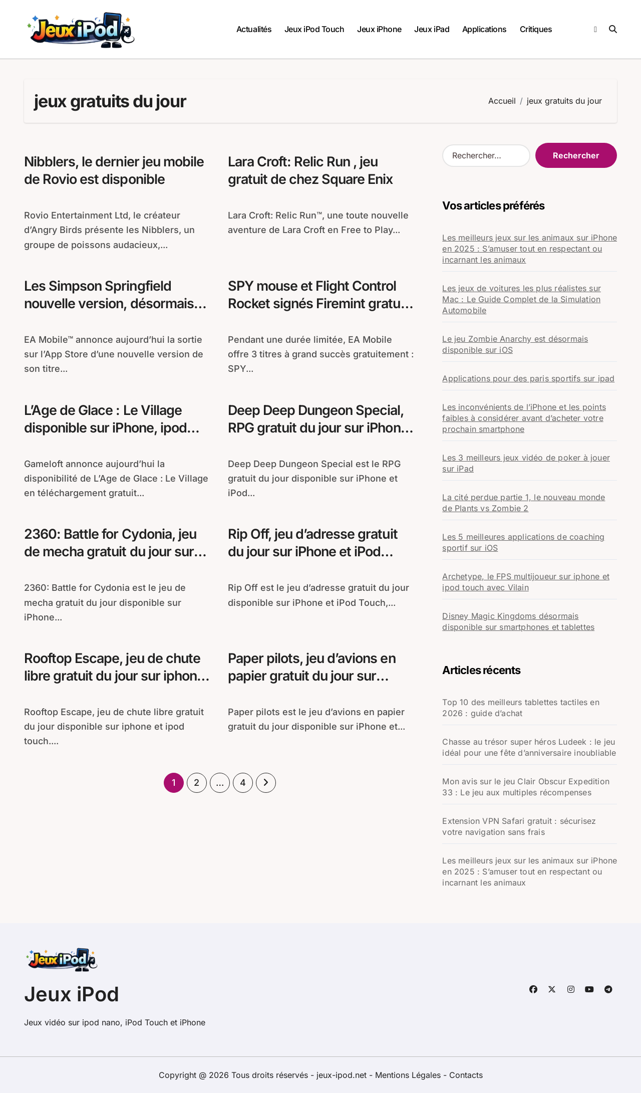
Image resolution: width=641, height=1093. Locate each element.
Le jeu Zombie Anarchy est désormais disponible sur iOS (515, 344)
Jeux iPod (71, 994)
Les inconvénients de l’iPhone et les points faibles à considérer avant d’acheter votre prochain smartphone (524, 418)
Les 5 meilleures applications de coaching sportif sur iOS (523, 542)
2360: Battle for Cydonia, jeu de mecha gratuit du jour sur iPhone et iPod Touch (111, 552)
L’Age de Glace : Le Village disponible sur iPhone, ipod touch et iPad (106, 428)
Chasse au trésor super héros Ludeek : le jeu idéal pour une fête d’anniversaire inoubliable (529, 747)
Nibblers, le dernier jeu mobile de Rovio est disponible (114, 170)
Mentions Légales (409, 1075)
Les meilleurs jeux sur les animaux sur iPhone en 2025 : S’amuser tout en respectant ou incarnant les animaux (529, 249)
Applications (484, 29)
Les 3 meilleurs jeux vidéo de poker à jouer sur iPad (526, 463)
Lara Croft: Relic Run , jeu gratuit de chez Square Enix (312, 170)
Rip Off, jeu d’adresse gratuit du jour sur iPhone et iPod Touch (314, 552)
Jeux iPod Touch (314, 29)
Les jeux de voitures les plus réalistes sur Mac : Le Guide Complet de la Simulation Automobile (521, 299)
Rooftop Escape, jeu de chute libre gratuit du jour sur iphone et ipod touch (116, 676)
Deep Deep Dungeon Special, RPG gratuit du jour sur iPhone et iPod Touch (320, 428)
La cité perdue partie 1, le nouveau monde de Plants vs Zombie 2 (523, 502)
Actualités (253, 29)
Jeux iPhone (379, 29)
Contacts (466, 1075)
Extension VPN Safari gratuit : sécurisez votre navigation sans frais (519, 826)
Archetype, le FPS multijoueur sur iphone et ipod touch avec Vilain (525, 581)
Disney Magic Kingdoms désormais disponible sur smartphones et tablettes (518, 621)
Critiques (536, 29)
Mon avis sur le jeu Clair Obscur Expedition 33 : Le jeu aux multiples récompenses (525, 786)
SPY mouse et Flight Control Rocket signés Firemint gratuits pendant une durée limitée (313, 312)
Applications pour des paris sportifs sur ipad (528, 378)
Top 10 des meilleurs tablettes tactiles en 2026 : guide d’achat (520, 707)
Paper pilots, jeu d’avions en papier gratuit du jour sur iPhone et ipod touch (313, 676)
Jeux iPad (431, 29)
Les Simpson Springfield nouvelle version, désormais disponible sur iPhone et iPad (112, 303)
